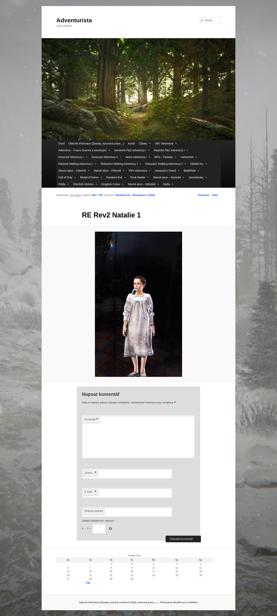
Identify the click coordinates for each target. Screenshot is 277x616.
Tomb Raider (139, 177)
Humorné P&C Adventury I (132, 150)
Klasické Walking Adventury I (77, 164)
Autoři (131, 143)
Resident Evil (116, 177)
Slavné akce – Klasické (169, 177)
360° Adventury (166, 143)
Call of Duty (67, 177)
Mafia (168, 184)
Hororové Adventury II (107, 157)
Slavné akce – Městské (143, 184)
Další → (216, 195)
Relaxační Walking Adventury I (121, 164)
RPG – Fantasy (165, 157)
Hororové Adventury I (73, 157)
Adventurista (74, 20)
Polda (63, 184)
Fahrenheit (189, 157)
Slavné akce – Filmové (109, 170)
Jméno (90, 473)
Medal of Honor (91, 177)
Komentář (91, 419)
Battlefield (191, 170)
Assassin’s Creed (167, 170)
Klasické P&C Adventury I (171, 150)
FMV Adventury (140, 170)
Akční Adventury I (138, 157)
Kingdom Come (112, 184)
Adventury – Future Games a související (84, 150)
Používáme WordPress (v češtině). (179, 602)
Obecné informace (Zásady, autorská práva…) (96, 143)
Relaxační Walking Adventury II (166, 164)
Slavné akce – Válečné (74, 170)
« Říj (87, 583)
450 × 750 (97, 195)
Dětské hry (198, 164)
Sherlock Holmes (85, 184)
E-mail (90, 492)
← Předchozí (202, 195)
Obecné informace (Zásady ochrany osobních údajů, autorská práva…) (118, 602)
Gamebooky (198, 177)
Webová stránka (94, 510)
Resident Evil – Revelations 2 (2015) (135, 195)
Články (145, 143)
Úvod (61, 143)
